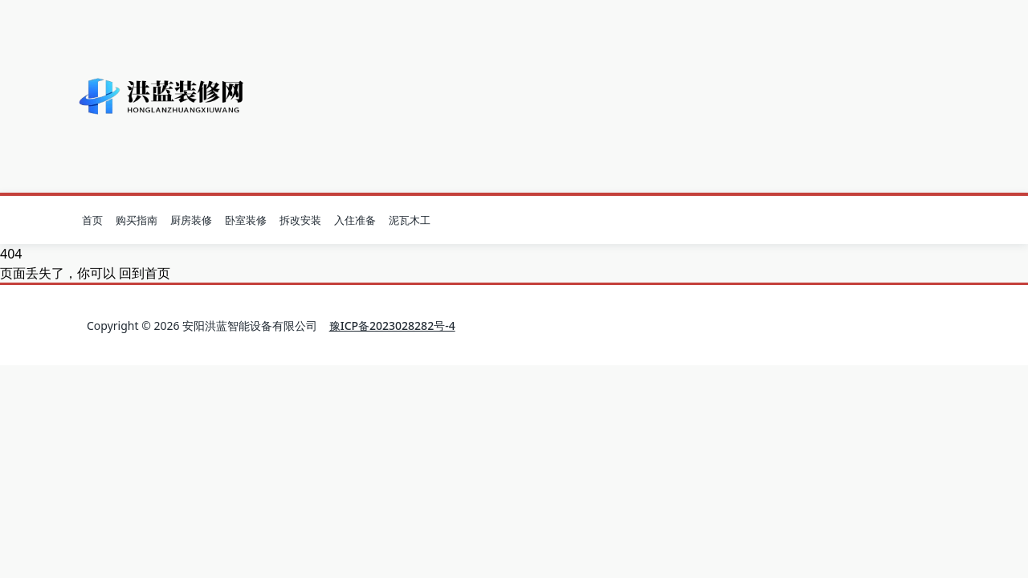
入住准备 (355, 220)
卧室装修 (246, 220)
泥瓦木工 (409, 220)
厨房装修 (191, 220)
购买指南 (136, 220)
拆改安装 (300, 220)
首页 (92, 220)
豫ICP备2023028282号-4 (392, 325)
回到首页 (144, 273)
